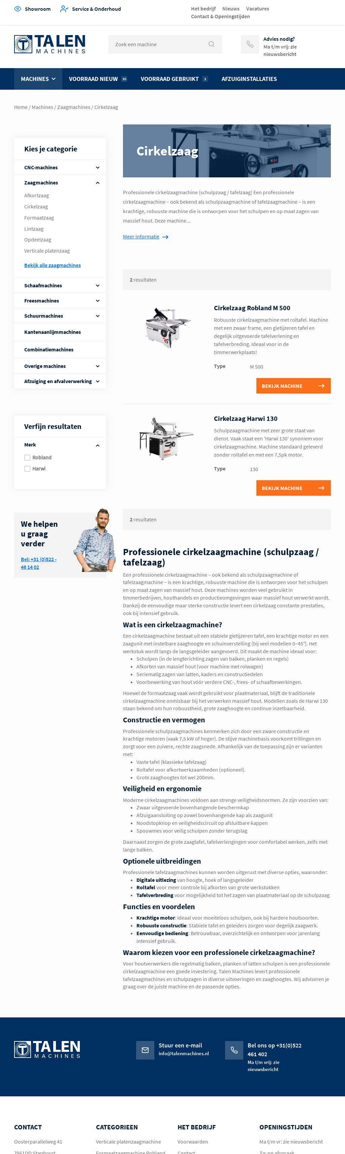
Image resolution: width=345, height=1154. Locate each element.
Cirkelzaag (36, 206)
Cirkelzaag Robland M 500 (252, 308)
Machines (35, 79)
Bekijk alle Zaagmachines (52, 265)
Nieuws (231, 8)
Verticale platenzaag (47, 250)
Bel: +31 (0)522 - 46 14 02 (39, 563)
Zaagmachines (73, 107)
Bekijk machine (282, 385)
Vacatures (257, 8)
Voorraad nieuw (98, 79)
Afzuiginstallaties (249, 79)
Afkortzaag (36, 195)
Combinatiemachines (48, 349)
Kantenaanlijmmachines (52, 331)
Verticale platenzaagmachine (128, 1141)
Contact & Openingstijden (220, 16)
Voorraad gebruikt (174, 79)
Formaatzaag (39, 217)
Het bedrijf (203, 8)
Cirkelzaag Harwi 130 (246, 418)
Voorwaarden (193, 1141)
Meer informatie (141, 236)
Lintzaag (33, 228)
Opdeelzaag (37, 239)
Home (21, 107)
